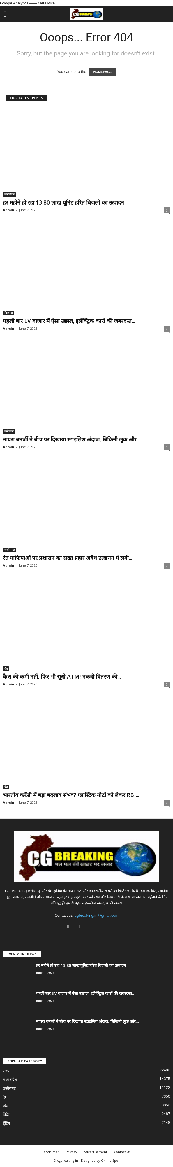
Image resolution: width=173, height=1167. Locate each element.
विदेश (6, 1114)
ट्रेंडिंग (6, 1123)
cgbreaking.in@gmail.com (97, 915)
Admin (8, 210)
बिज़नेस (8, 313)
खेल (6, 1106)
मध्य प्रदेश (10, 1079)
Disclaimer (51, 1151)
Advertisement (95, 1151)
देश (6, 668)
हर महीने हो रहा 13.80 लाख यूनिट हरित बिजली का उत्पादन (63, 202)
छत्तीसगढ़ (9, 194)
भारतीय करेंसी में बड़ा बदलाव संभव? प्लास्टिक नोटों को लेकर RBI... (71, 795)
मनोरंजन (9, 431)
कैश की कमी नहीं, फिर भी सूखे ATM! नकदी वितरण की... (62, 676)
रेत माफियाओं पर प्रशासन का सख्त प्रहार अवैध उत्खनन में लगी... (67, 558)
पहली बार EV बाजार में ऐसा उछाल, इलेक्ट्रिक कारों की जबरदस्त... (69, 321)
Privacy (71, 1151)
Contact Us (122, 1151)
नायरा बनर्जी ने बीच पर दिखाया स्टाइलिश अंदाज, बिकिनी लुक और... (71, 439)
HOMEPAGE (102, 72)
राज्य (6, 1071)
